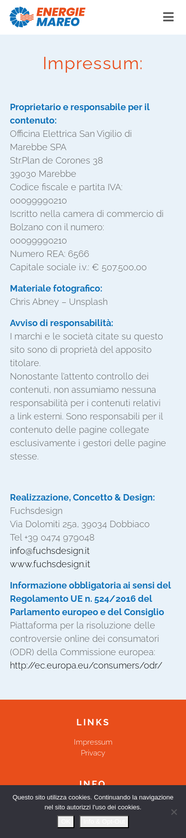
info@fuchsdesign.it (50, 550)
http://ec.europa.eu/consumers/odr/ (86, 665)
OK (65, 821)
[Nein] (174, 812)
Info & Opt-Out (104, 821)
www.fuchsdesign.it (50, 564)
